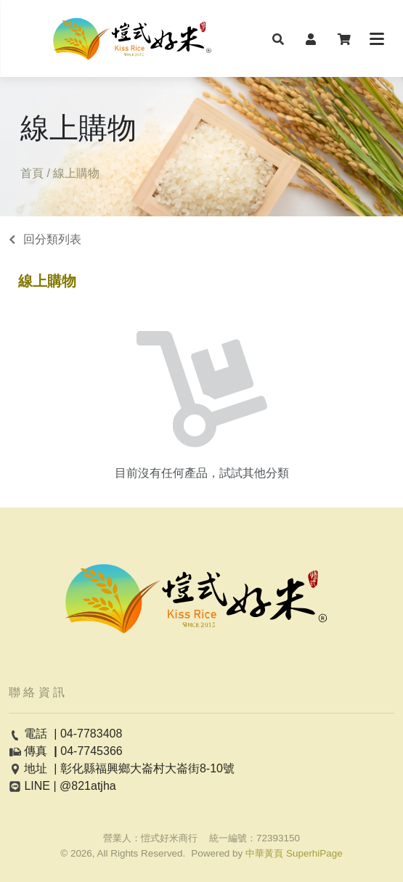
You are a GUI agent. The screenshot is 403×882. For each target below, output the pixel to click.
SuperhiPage (314, 853)
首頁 (32, 173)
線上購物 (47, 281)
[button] (278, 38)
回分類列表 (52, 239)
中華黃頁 (264, 853)
